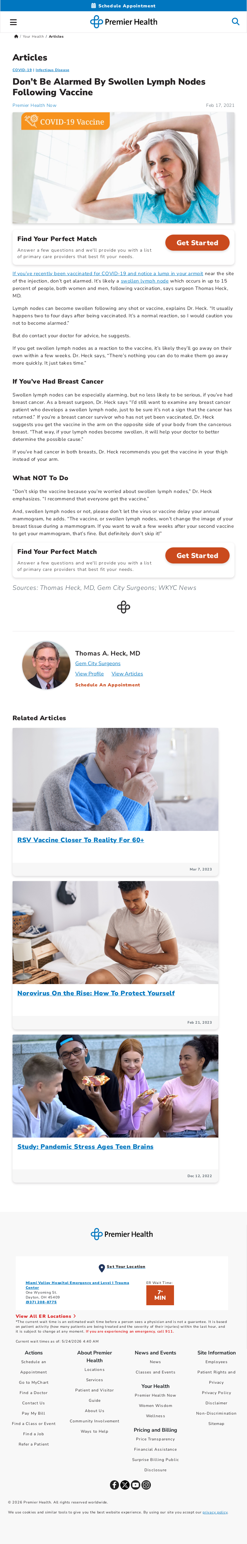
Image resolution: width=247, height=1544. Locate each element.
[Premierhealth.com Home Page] (16, 36)
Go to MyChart (34, 1382)
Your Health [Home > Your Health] (33, 36)
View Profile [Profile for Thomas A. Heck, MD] (89, 673)
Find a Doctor (34, 1392)
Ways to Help (94, 1431)
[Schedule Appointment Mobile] (123, 6)
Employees (217, 1361)
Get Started (198, 243)
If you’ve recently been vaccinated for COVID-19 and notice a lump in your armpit (108, 273)
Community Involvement (94, 1421)
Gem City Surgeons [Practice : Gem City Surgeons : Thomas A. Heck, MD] (98, 663)
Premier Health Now (155, 1395)
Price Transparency (155, 1439)
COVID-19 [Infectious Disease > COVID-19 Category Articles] (22, 70)
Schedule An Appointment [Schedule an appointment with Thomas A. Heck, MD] (107, 685)
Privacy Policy (216, 1392)
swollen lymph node (145, 281)
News (155, 1361)
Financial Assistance (155, 1449)
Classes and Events (156, 1372)
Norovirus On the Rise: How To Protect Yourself (96, 993)
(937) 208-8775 (41, 1302)
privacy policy (215, 1512)
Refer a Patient (34, 1444)
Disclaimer (216, 1403)
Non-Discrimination (216, 1413)
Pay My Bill (33, 1413)
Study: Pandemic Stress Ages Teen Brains (85, 1146)
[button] (13, 21)
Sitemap (216, 1423)
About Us (95, 1410)
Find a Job (33, 1434)
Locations (95, 1369)
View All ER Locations (46, 1316)
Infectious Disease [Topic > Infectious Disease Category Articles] (52, 70)
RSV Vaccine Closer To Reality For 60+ (80, 840)
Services (94, 1379)
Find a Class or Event (34, 1423)
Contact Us (33, 1403)
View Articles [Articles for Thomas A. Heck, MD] (127, 673)
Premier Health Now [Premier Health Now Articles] (35, 105)
